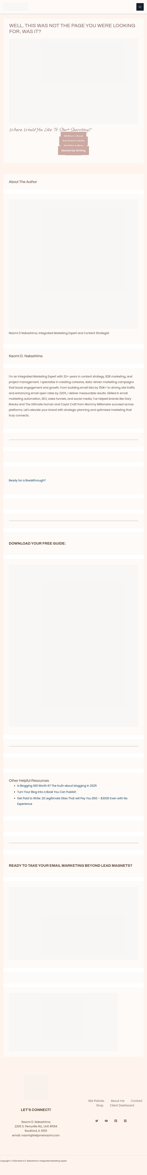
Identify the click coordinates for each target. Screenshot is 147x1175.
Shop (99, 1105)
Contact (136, 1101)
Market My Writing (73, 150)
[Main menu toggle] (140, 7)
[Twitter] (96, 1120)
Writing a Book (73, 136)
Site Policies (96, 1101)
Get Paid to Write (73, 141)
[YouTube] (106, 1120)
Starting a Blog (73, 146)
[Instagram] (125, 1120)
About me (118, 1101)
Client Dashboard (122, 1105)
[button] (73, 480)
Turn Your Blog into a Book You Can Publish (46, 792)
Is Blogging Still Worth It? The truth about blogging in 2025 (57, 786)
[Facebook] (115, 1120)
